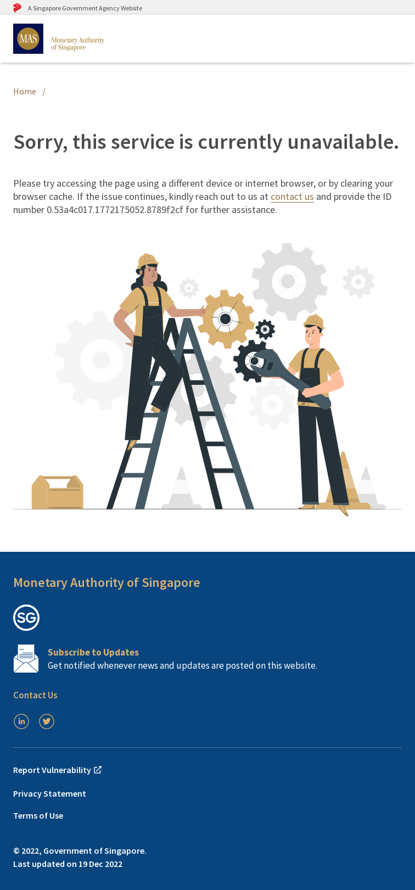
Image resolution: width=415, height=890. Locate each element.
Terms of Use (38, 815)
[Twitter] (46, 721)
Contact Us (35, 695)
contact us (292, 196)
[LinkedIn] (21, 721)
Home (24, 91)
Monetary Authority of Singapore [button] (106, 582)
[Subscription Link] (207, 658)
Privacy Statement (49, 793)
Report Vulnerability (58, 769)
